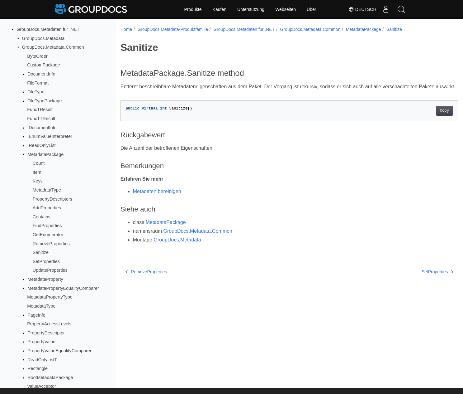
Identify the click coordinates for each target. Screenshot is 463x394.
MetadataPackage (45, 154)
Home (126, 29)
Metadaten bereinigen (157, 199)
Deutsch (362, 9)
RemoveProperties (51, 243)
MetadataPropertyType (50, 296)
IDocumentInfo (42, 127)
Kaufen (219, 9)
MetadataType (47, 189)
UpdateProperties (50, 270)
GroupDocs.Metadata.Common (53, 47)
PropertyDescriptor (46, 332)
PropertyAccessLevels (49, 323)
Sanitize (41, 252)
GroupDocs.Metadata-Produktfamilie (172, 29)
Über (311, 9)
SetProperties (46, 261)
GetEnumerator (48, 234)
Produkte (193, 9)
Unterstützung (250, 9)
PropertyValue (41, 341)
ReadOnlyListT (42, 359)
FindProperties (47, 225)
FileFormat (38, 82)
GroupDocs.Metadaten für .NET (48, 29)
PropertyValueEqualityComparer (59, 350)
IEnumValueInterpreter (49, 136)
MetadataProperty (45, 279)
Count (39, 163)
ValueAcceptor (41, 386)
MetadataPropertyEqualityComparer (63, 288)
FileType (35, 91)
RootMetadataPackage (50, 377)
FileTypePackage (44, 100)
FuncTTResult (41, 118)
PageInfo (36, 315)
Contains (41, 216)
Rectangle (37, 368)
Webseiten (285, 9)
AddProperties (47, 207)
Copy (421, 118)
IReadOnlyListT (42, 145)
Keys (38, 180)
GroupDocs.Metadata (43, 38)
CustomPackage (43, 64)
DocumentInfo (41, 73)
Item (37, 172)
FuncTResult (40, 109)
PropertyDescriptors (52, 199)
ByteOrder (37, 56)
